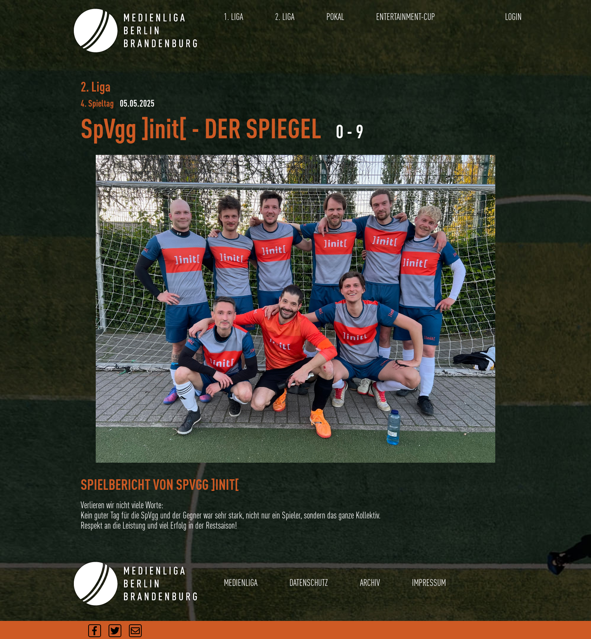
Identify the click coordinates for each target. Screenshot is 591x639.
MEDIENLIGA (240, 583)
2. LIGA (284, 17)
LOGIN (513, 17)
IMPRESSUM (429, 583)
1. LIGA (233, 17)
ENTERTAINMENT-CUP (405, 17)
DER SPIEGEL (263, 128)
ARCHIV (370, 583)
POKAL (335, 17)
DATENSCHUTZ (308, 583)
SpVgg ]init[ (134, 128)
